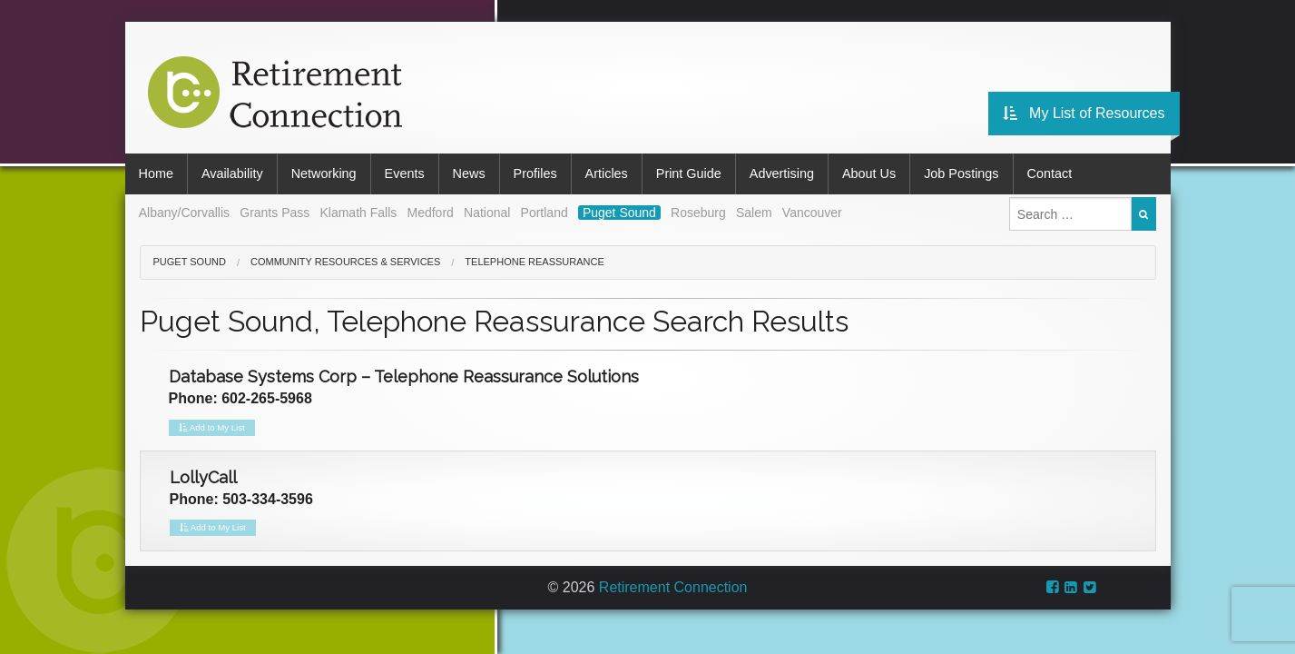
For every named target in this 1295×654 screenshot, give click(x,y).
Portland (544, 212)
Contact (1050, 173)
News (469, 173)
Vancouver (812, 212)
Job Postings (961, 173)
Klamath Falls (358, 212)
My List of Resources (1084, 113)
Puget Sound (619, 212)
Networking (324, 173)
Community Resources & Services (345, 261)
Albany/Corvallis (184, 212)
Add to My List (212, 427)
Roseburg (698, 212)
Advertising (782, 173)
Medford (430, 212)
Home (156, 173)
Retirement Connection (673, 587)
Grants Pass (274, 212)
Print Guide (688, 173)
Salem (754, 212)
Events (405, 173)
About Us (869, 173)
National (487, 212)
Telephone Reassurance (534, 261)
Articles (606, 173)
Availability (232, 173)
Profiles (535, 173)
